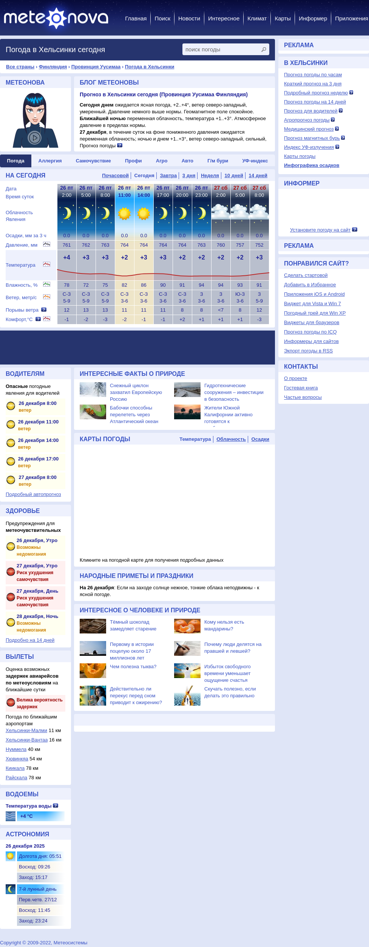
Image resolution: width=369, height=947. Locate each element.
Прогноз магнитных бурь (312, 138)
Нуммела (16, 749)
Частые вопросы (303, 397)
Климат (257, 18)
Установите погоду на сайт (320, 230)
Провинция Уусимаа (95, 67)
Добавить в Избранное (310, 284)
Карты (283, 18)
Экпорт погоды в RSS (308, 351)
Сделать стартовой (305, 275)
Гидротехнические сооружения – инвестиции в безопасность (234, 392)
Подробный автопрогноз (33, 494)
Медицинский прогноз (308, 129)
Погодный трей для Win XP (315, 313)
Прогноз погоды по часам (313, 74)
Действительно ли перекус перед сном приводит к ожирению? (136, 695)
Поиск (162, 18)
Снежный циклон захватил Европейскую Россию (136, 392)
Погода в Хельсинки (149, 67)
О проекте (295, 378)
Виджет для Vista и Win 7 (312, 303)
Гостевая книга (301, 388)
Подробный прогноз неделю (316, 93)
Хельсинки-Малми (26, 730)
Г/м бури (217, 161)
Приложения (351, 18)
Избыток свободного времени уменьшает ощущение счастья (227, 673)
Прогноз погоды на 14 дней (315, 102)
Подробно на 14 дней (30, 640)
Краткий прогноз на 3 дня (312, 84)
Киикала (15, 768)
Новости (189, 18)
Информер (313, 18)
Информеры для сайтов (311, 341)
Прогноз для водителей (310, 111)
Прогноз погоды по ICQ (310, 332)
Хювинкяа (17, 759)
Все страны (20, 67)
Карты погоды (299, 156)
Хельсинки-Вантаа (27, 740)
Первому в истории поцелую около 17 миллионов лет (132, 651)
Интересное (223, 18)
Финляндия (53, 67)
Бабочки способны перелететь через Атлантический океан (134, 414)
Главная (136, 18)
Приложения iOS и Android (314, 294)
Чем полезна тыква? (133, 666)
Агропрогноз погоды (307, 120)
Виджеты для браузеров (311, 322)
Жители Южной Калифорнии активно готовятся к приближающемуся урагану (228, 421)
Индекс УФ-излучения (309, 147)
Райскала (16, 777)
